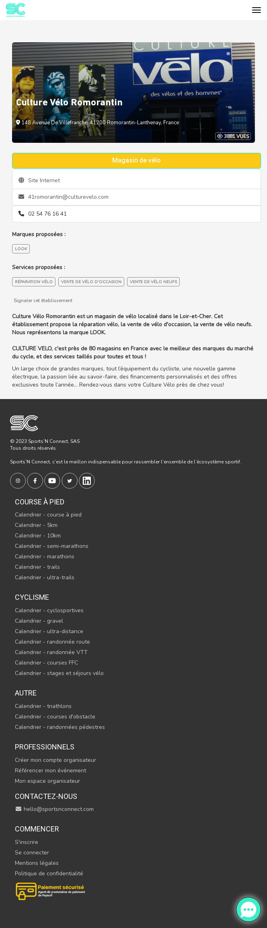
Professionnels (44, 747)
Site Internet (39, 180)
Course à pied (39, 502)
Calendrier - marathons (44, 556)
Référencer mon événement (50, 770)
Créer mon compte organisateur (55, 760)
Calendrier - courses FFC (46, 663)
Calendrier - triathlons (43, 706)
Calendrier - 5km (36, 525)
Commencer (37, 829)
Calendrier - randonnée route (52, 642)
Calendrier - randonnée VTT (51, 652)
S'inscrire (26, 842)
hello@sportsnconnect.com (54, 809)
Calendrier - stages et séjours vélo (59, 673)
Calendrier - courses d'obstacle (55, 716)
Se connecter (32, 852)
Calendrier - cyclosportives (49, 610)
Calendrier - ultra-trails (44, 577)
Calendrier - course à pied (48, 515)
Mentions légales (37, 863)
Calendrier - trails (37, 567)
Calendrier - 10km (38, 535)
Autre (26, 693)
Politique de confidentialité (49, 873)
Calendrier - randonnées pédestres (60, 727)
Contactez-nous (46, 796)
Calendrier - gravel (39, 621)
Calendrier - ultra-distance (49, 631)
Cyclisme (32, 597)
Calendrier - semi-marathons (51, 546)
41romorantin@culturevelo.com (63, 197)
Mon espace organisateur (47, 781)
